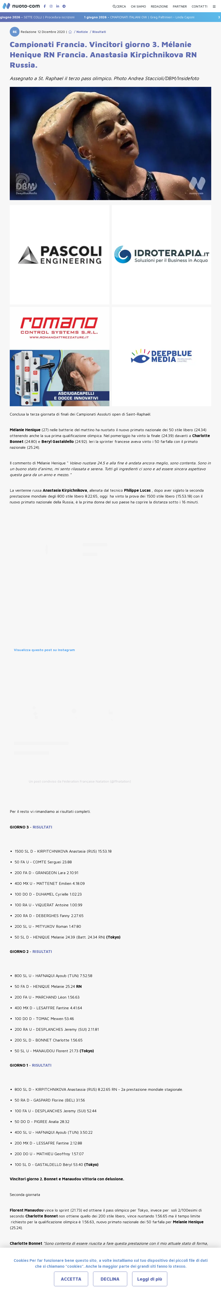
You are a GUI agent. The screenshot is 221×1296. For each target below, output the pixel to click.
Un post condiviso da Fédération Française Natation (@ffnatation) (80, 781)
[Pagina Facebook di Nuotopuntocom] (45, 6)
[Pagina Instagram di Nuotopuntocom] (51, 6)
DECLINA (110, 1279)
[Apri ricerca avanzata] (119, 5)
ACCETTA (71, 1279)
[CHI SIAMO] (138, 5)
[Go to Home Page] (70, 32)
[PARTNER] (179, 5)
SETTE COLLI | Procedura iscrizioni (39, 17)
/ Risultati (97, 32)
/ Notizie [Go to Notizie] (80, 32)
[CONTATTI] (199, 5)
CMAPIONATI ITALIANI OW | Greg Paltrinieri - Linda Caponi (142, 17)
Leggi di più (149, 1279)
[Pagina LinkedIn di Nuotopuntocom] (57, 6)
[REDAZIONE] (159, 5)
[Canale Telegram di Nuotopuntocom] (64, 6)
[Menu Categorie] (214, 5)
